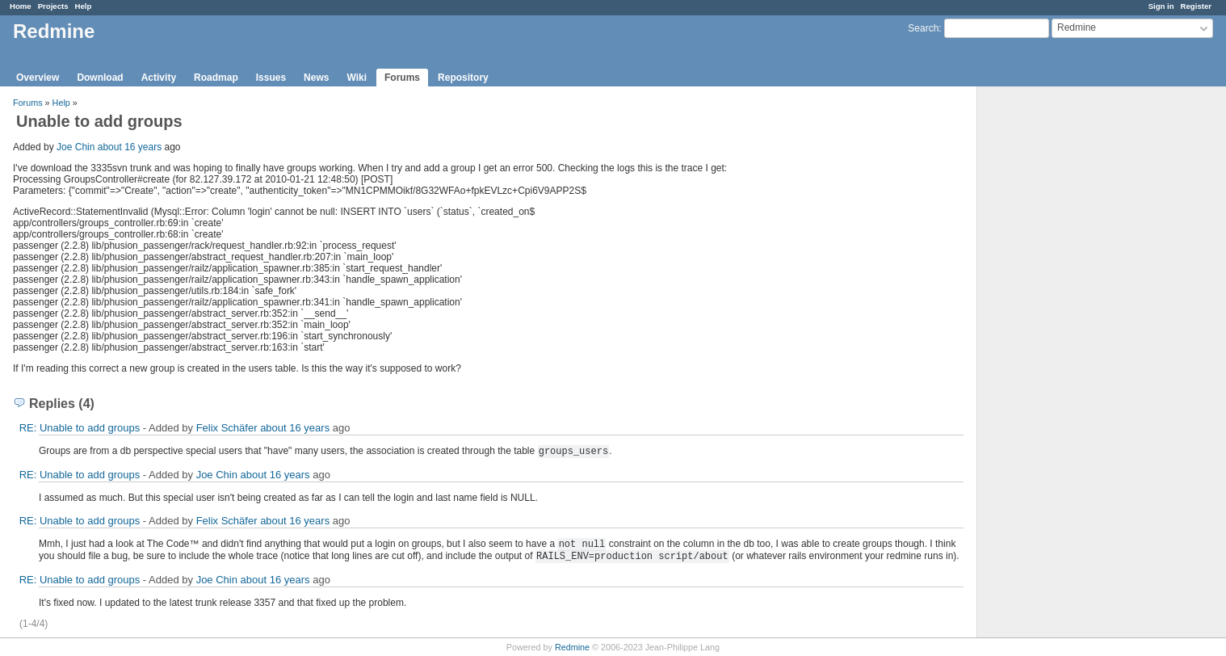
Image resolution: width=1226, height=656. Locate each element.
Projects (53, 6)
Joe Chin (75, 147)
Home (20, 6)
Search (923, 28)
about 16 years (130, 147)
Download (100, 77)
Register (1196, 6)
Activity (158, 77)
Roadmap (216, 77)
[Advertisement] (1058, 340)
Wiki (356, 77)
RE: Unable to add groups (80, 428)
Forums (402, 77)
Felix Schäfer (227, 428)
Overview (37, 77)
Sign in (1161, 6)
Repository (463, 77)
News (316, 77)
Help (83, 6)
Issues (271, 77)
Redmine (572, 647)
